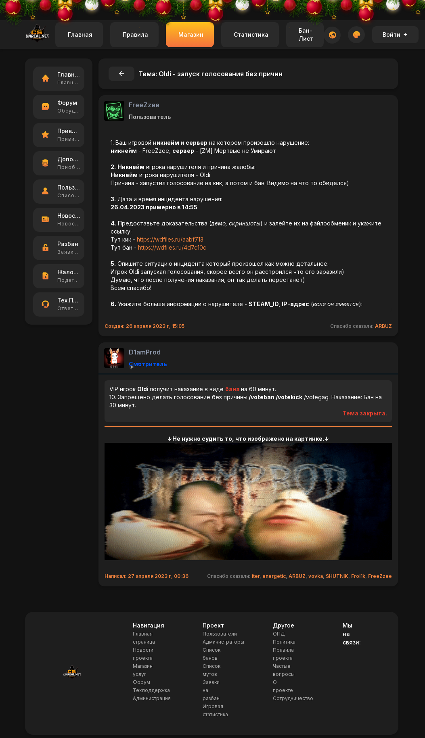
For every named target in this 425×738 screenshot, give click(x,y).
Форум (141, 682)
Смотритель (148, 364)
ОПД (279, 634)
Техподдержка (151, 690)
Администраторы (223, 642)
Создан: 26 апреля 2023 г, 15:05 (144, 326)
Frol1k (358, 576)
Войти (395, 34)
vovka (315, 576)
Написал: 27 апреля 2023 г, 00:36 (146, 576)
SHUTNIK (337, 576)
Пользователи (220, 634)
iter (256, 576)
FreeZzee (144, 105)
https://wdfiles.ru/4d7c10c (172, 247)
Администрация (152, 698)
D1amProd (145, 352)
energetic (274, 576)
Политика (284, 642)
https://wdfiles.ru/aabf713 (170, 239)
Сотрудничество (293, 698)
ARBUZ (383, 326)
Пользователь (150, 116)
